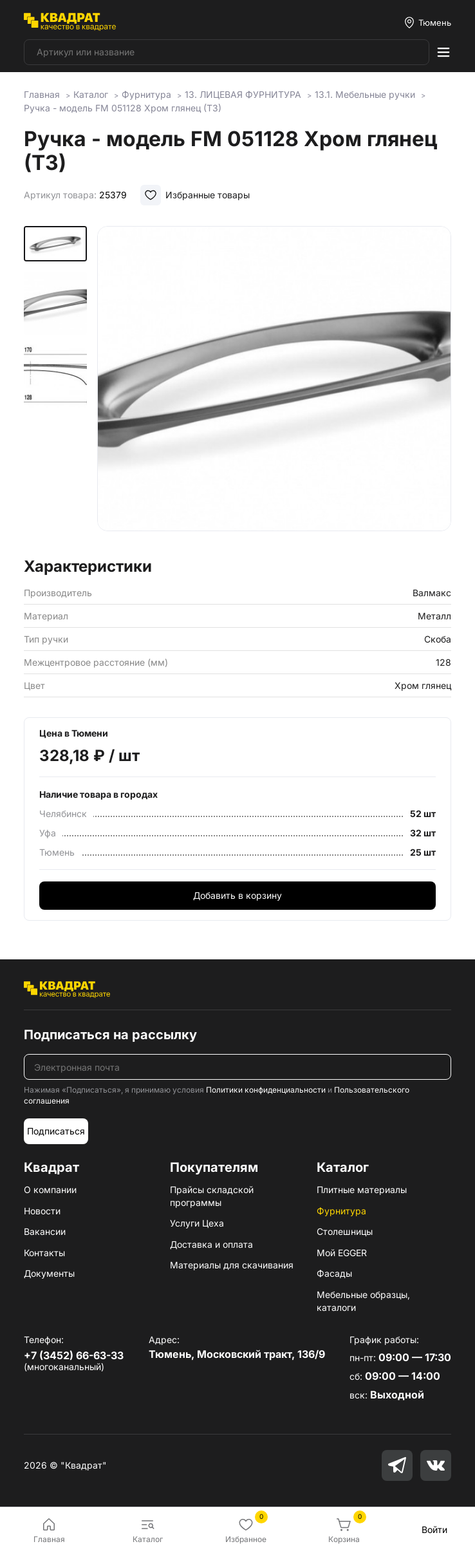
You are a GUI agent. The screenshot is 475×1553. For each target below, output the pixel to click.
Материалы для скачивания (231, 1264)
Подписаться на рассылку (110, 1034)
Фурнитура (341, 1210)
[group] (274, 387)
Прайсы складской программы (212, 1196)
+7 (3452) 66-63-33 (74, 1355)
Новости (42, 1210)
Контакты (44, 1252)
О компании (50, 1189)
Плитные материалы (362, 1189)
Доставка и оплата (211, 1244)
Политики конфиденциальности (266, 1090)
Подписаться (56, 1130)
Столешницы (345, 1231)
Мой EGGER (342, 1252)
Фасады (334, 1273)
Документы (49, 1273)
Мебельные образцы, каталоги (363, 1301)
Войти (434, 1529)
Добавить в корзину (237, 895)
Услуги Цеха (197, 1223)
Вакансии (45, 1231)
